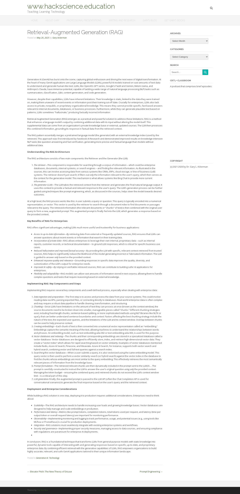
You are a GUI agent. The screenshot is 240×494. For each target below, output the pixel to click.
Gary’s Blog (150, 20)
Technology (54, 458)
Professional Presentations (84, 20)
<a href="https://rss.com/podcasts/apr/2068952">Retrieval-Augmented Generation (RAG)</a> (95, 60)
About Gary (52, 20)
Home (34, 20)
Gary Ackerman (59, 37)
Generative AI (42, 458)
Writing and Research (122, 20)
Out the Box (42, 490)
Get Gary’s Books (174, 20)
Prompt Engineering (151, 471)
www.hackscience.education (71, 6)
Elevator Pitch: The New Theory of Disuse (49, 471)
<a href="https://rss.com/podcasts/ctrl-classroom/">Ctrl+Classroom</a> (191, 121)
